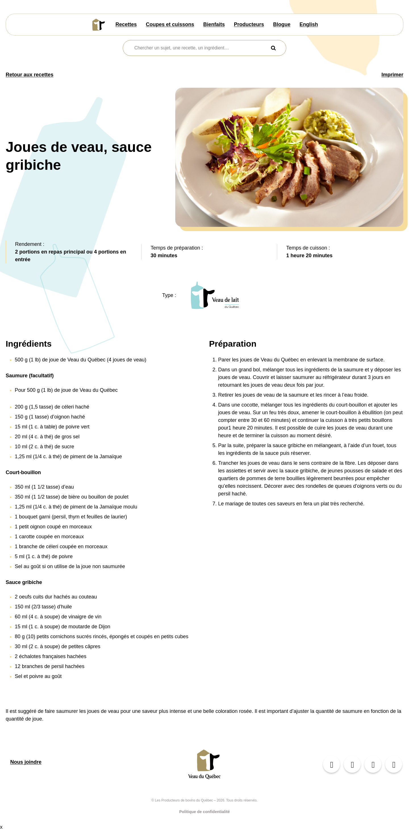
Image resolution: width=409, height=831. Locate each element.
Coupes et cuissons (170, 24)
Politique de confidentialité (204, 811)
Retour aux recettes (29, 75)
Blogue (282, 24)
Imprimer (392, 75)
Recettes (126, 24)
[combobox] (201, 48)
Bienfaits (214, 24)
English (309, 24)
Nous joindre (25, 762)
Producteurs (249, 24)
